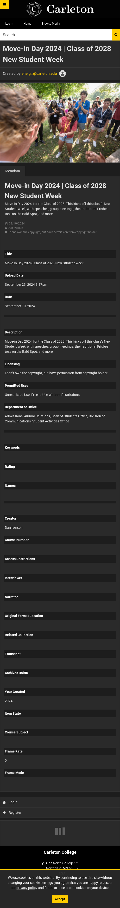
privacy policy (26, 887)
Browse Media (51, 23)
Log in (9, 23)
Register (12, 812)
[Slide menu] (4, 4)
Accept (60, 899)
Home (27, 23)
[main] (60, 443)
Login (10, 802)
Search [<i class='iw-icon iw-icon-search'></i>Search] (116, 34)
